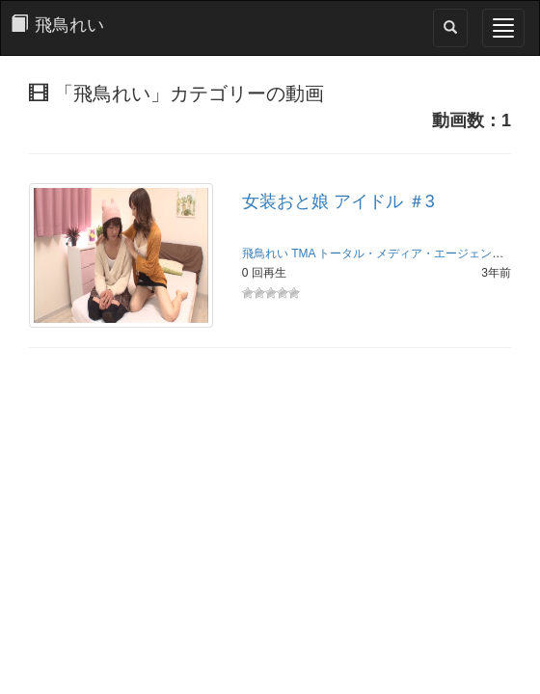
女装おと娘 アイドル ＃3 (338, 201)
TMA (303, 253)
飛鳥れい (265, 253)
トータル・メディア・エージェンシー (416, 253)
